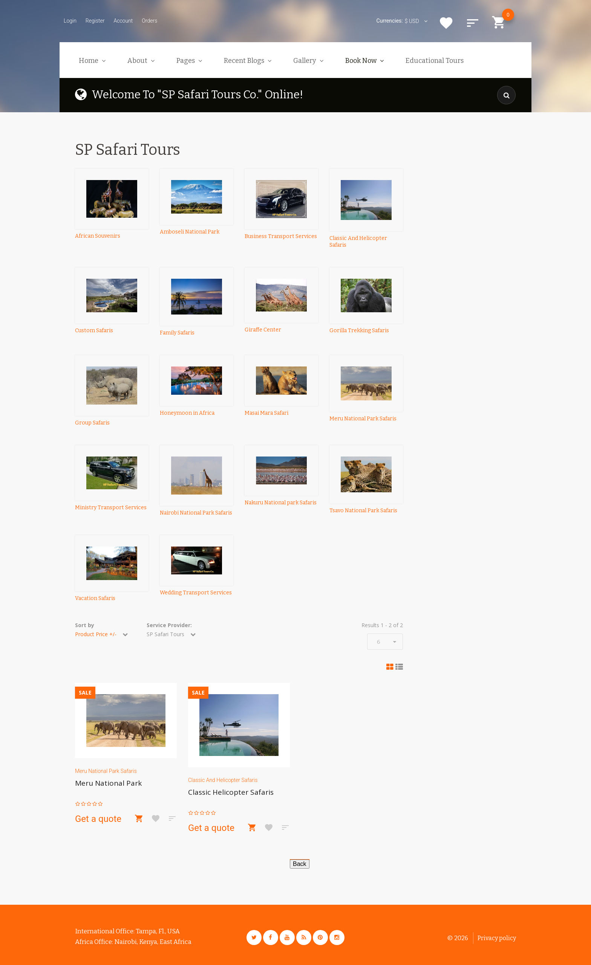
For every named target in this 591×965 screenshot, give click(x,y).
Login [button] (70, 21)
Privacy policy (497, 938)
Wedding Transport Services (196, 592)
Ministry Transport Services (111, 507)
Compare (472, 23)
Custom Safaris (94, 330)
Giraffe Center (263, 330)
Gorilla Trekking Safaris (359, 330)
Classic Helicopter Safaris (231, 792)
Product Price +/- (95, 634)
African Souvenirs (97, 236)
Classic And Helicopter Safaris (222, 780)
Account (123, 21)
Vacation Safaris (95, 598)
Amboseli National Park (189, 232)
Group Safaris (92, 423)
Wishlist (446, 23)
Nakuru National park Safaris (281, 502)
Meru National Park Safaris (363, 418)
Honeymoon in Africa (187, 413)
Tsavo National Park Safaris (363, 510)
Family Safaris (177, 333)
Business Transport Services (281, 236)
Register (95, 21)
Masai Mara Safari (266, 413)
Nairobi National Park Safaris (196, 513)
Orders (149, 21)
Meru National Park (108, 783)
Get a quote (98, 819)
